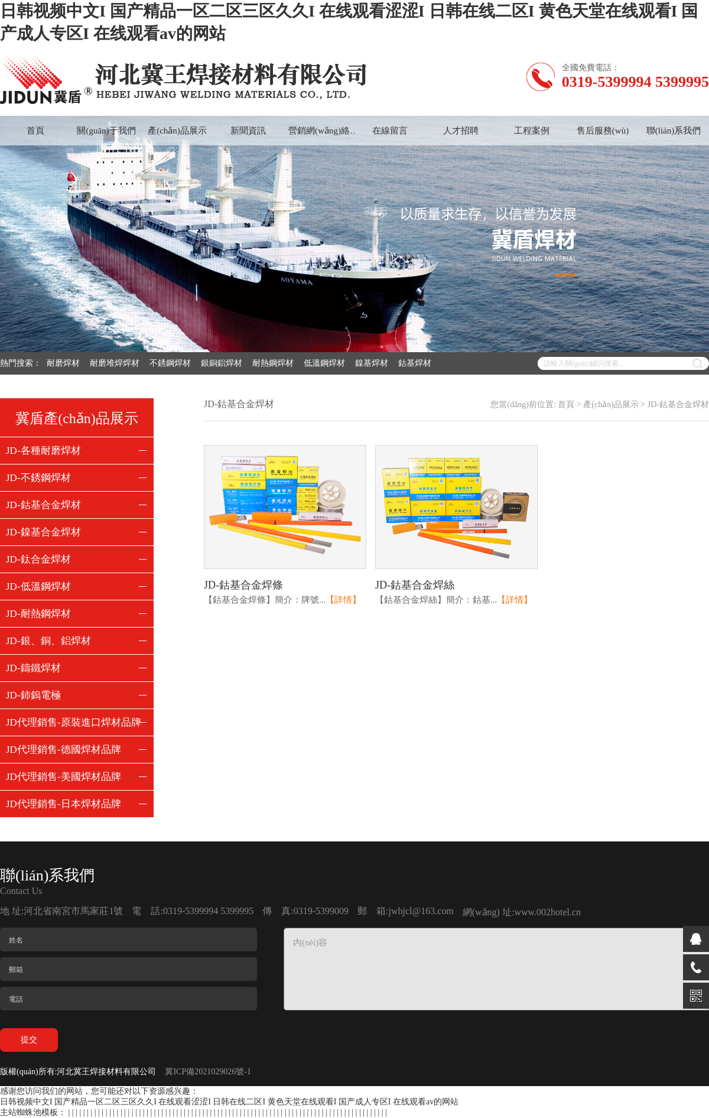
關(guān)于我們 (106, 130)
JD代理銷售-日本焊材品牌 (63, 804)
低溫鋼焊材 (326, 363)
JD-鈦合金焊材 (38, 559)
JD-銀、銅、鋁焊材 (48, 640)
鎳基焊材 (373, 363)
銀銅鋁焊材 (223, 363)
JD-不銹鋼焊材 (38, 477)
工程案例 (531, 130)
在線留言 (390, 130)
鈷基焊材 (416, 363)
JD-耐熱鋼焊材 (38, 613)
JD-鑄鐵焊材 (33, 668)
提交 (29, 1039)
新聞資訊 (248, 130)
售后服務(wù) (603, 130)
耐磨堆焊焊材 (117, 363)
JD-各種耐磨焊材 (43, 450)
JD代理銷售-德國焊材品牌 (63, 749)
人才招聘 (461, 130)
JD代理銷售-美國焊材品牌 (63, 776)
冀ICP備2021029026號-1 (208, 1071)
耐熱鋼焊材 (275, 363)
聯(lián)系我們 (673, 130)
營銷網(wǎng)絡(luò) (319, 135)
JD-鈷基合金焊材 (43, 505)
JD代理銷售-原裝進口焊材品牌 (73, 722)
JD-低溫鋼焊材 (38, 586)
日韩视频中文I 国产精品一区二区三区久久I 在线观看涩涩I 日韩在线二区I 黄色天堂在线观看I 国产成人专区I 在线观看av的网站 (229, 1101)
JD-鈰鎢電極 (33, 695)
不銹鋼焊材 (172, 363)
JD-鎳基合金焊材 (43, 532)
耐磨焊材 (65, 363)
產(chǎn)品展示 (177, 130)
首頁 (35, 130)
